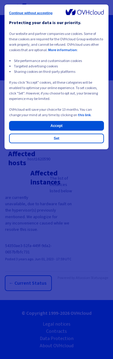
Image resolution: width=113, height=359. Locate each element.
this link (84, 115)
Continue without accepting (30, 13)
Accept (56, 126)
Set (56, 138)
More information (62, 50)
